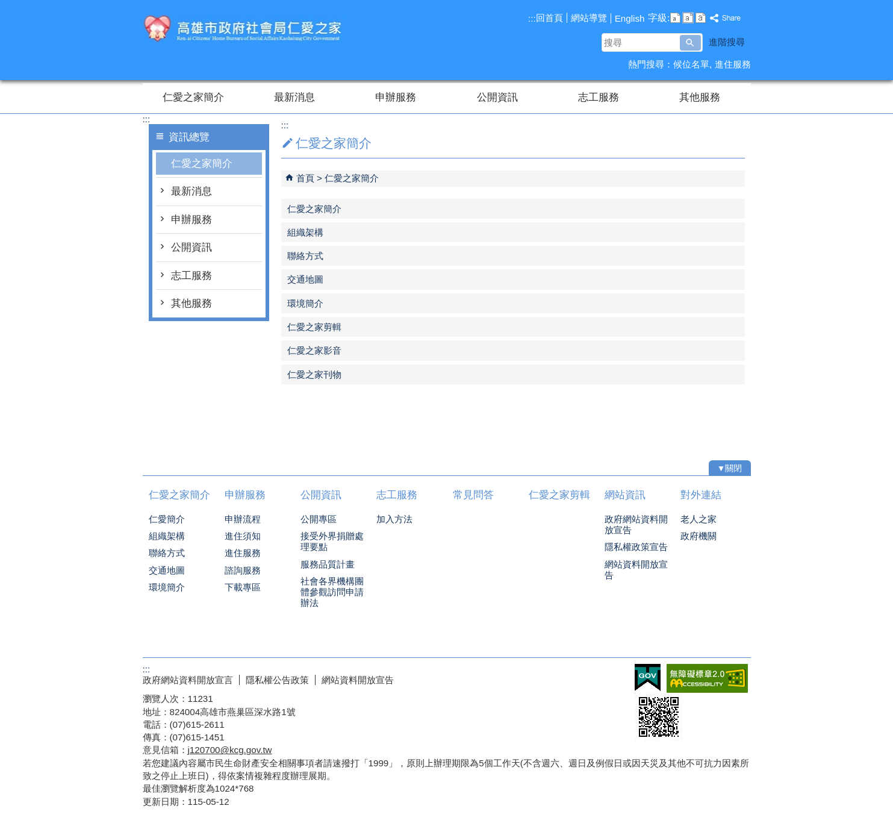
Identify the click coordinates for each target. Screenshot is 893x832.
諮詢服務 (243, 570)
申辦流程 (243, 519)
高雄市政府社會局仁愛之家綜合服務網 (244, 29)
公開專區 (318, 519)
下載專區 (243, 587)
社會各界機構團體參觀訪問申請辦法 (332, 592)
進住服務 (733, 64)
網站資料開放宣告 (636, 569)
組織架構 (305, 232)
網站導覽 (589, 18)
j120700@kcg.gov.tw (230, 750)
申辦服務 (395, 97)
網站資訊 (625, 495)
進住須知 (243, 536)
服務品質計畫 (327, 564)
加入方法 (394, 519)
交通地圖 (305, 279)
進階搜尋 (727, 42)
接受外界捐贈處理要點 (332, 541)
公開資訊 (497, 97)
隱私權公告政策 (277, 680)
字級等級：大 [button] (700, 18)
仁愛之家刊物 (314, 374)
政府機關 (698, 536)
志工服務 (598, 97)
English (630, 18)
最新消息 (294, 97)
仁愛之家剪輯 (314, 327)
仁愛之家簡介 (193, 97)
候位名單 (691, 64)
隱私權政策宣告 (636, 547)
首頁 (305, 178)
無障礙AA (707, 678)
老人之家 (698, 519)
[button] (690, 43)
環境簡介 (305, 303)
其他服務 (699, 97)
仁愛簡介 (167, 519)
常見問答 (473, 495)
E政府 (648, 677)
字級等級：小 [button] (675, 18)
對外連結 (700, 495)
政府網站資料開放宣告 (636, 524)
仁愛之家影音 (314, 350)
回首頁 (549, 18)
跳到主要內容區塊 (6, 6)
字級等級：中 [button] (688, 17)
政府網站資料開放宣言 (188, 680)
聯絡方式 (305, 256)
